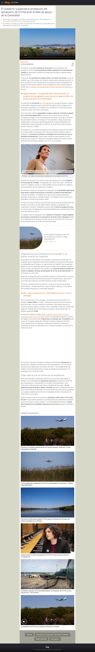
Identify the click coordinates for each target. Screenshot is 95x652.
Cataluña (29, 634)
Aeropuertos (55, 639)
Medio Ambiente (41, 639)
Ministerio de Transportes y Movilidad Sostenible (52, 634)
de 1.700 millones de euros (48, 103)
